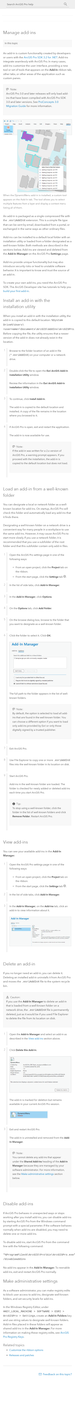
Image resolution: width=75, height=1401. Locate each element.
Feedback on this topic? (57, 1371)
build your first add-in (16, 290)
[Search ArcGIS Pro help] (34, 4)
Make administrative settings (37, 1172)
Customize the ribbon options (26, 1346)
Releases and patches (21, 1352)
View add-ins (35, 1036)
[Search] (65, 4)
